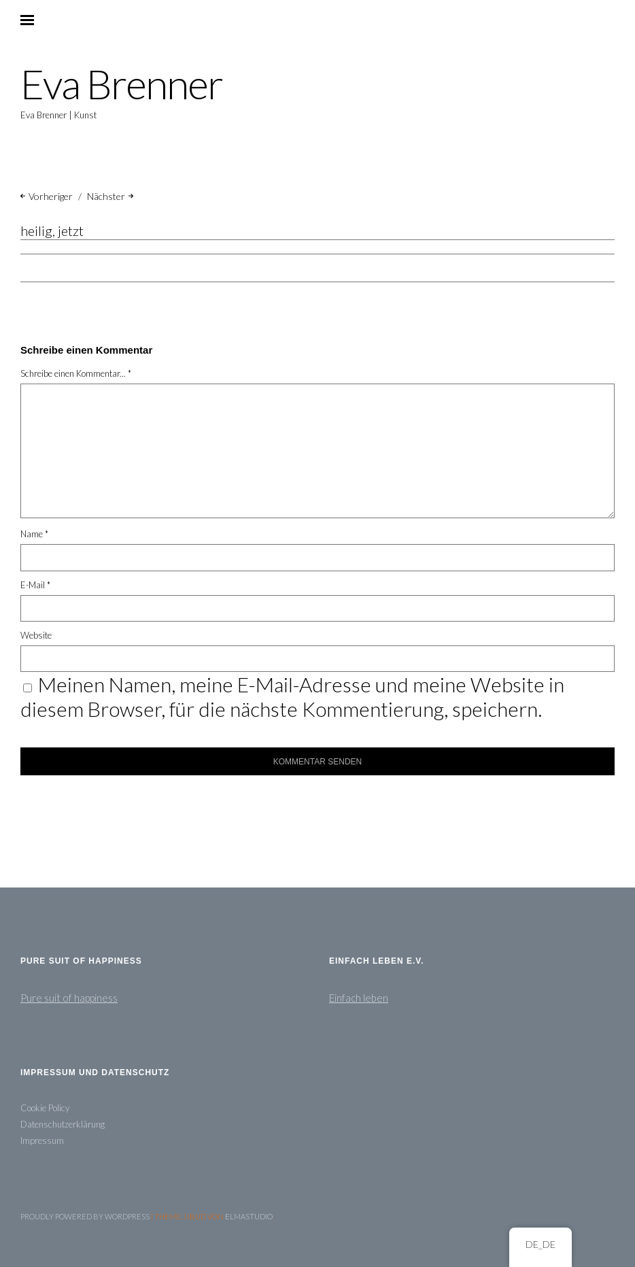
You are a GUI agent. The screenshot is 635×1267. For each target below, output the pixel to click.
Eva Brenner (121, 84)
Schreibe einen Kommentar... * (75, 373)
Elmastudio (249, 1216)
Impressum (42, 1140)
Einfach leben (358, 998)
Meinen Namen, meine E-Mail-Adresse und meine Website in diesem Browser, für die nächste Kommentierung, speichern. (292, 696)
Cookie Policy (44, 1107)
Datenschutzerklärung (62, 1124)
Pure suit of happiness (69, 998)
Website (36, 635)
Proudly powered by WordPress (85, 1216)
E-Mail (35, 584)
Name (34, 533)
